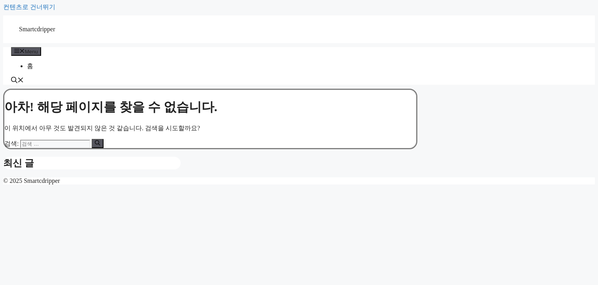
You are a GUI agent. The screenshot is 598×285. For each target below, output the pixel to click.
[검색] (97, 143)
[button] (17, 81)
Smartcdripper (37, 29)
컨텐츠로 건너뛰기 (29, 7)
